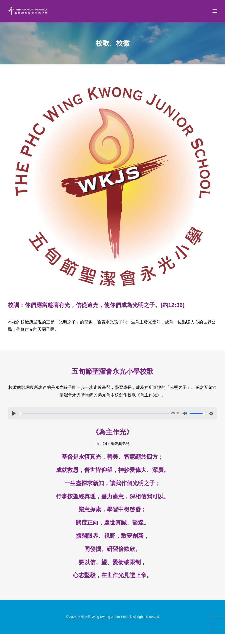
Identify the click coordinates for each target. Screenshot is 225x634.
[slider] (94, 413)
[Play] (14, 413)
